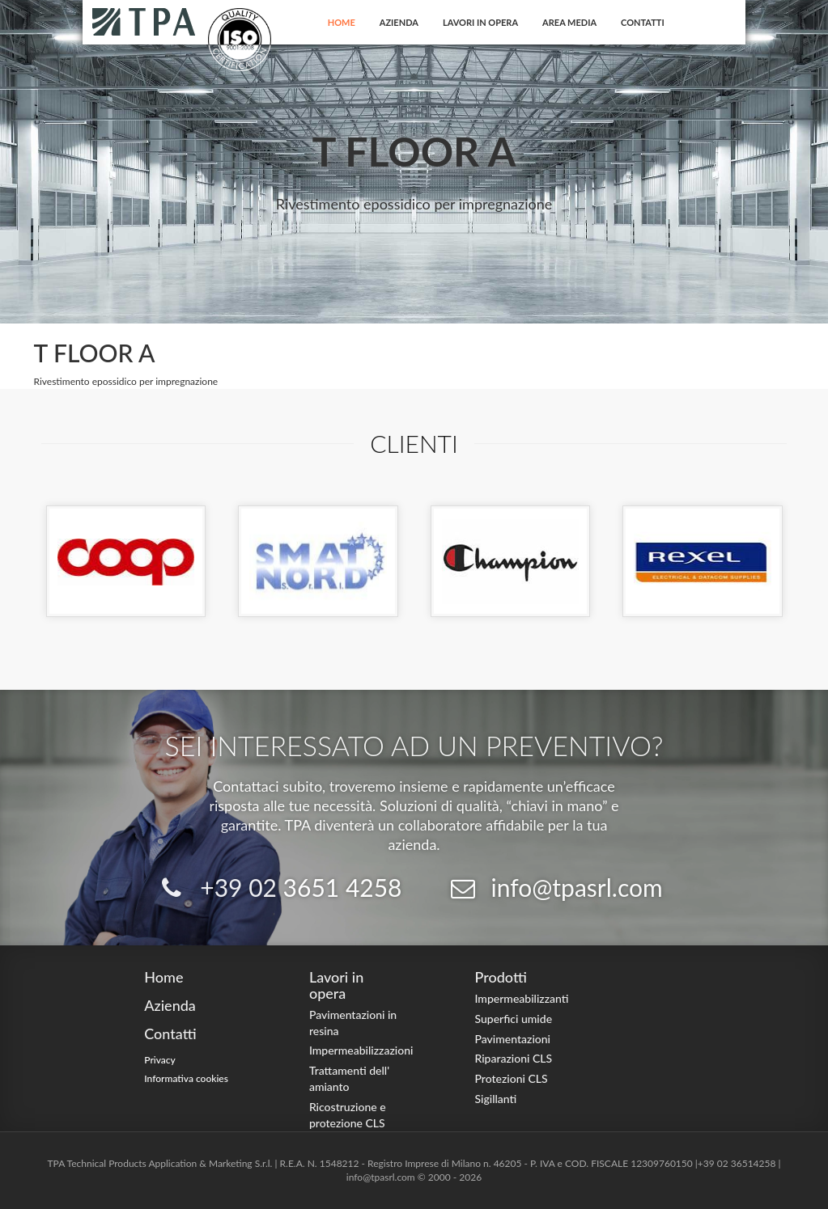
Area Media (569, 22)
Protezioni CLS (510, 1078)
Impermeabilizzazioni (361, 1050)
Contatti (643, 22)
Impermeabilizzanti (521, 998)
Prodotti (500, 977)
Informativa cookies (186, 1078)
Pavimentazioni (512, 1039)
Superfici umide (513, 1018)
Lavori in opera (480, 22)
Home (341, 22)
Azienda (399, 22)
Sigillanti (495, 1098)
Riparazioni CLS (513, 1058)
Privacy (160, 1060)
